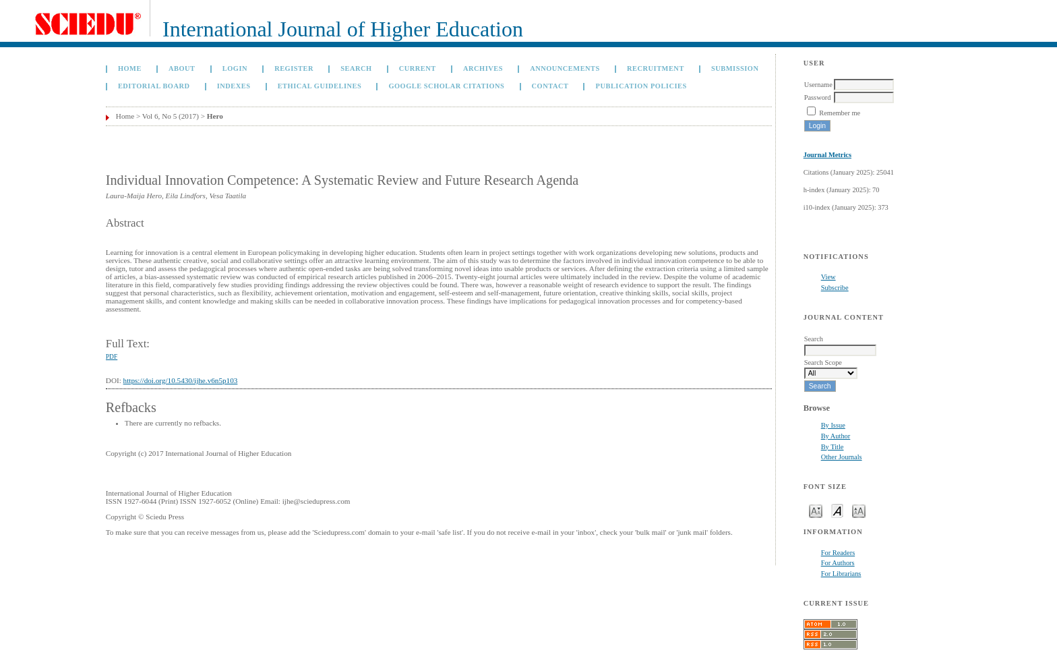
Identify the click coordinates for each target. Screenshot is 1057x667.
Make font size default (837, 510)
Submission (734, 68)
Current (417, 68)
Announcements (565, 68)
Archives (483, 68)
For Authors (838, 563)
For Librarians (841, 573)
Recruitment (655, 68)
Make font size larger (859, 510)
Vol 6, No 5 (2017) (170, 116)
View (828, 277)
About (182, 68)
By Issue (833, 425)
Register (293, 68)
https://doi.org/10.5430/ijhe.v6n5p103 (180, 380)
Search (355, 68)
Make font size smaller (815, 510)
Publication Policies (641, 86)
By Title (832, 447)
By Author (836, 436)
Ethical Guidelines (320, 86)
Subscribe (835, 287)
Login (234, 68)
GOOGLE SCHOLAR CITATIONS (446, 86)
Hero (215, 116)
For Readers (838, 552)
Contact (550, 86)
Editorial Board (154, 86)
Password (817, 97)
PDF (111, 356)
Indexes (234, 86)
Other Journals (841, 457)
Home (130, 68)
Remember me (839, 113)
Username (818, 84)
